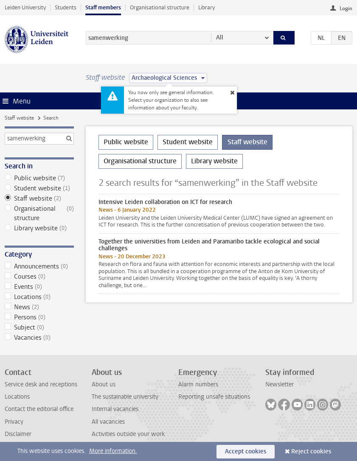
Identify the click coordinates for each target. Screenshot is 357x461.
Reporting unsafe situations (214, 397)
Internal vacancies (115, 409)
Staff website (19, 118)
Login (346, 8)
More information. (113, 451)
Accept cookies (245, 451)
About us (103, 384)
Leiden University (25, 7)
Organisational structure (159, 7)
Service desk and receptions (41, 384)
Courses (39, 276)
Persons (39, 317)
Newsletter (279, 384)
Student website (39, 188)
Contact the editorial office (39, 409)
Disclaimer (18, 434)
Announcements (39, 266)
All (219, 38)
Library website (39, 228)
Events (39, 286)
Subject (39, 327)
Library (206, 7)
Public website (39, 178)
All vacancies (108, 422)
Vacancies (39, 337)
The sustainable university (125, 397)
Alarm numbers (198, 384)
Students (65, 7)
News (39, 307)
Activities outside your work (128, 434)
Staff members (103, 7)
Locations (39, 297)
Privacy (14, 422)
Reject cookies (311, 451)
